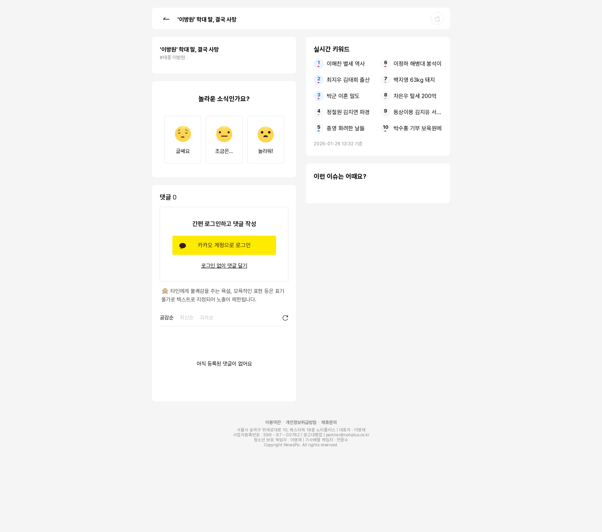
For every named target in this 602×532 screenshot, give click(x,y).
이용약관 (273, 422)
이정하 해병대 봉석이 (418, 63)
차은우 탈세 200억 (415, 96)
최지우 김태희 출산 (348, 79)
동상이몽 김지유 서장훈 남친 (418, 112)
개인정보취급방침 (301, 422)
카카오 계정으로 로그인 (224, 245)
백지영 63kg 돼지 (414, 79)
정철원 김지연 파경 (348, 112)
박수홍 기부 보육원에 (418, 128)
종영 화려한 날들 (346, 128)
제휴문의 (329, 422)
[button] (166, 18)
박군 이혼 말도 (343, 96)
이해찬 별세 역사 (346, 63)
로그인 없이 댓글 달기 (224, 266)
